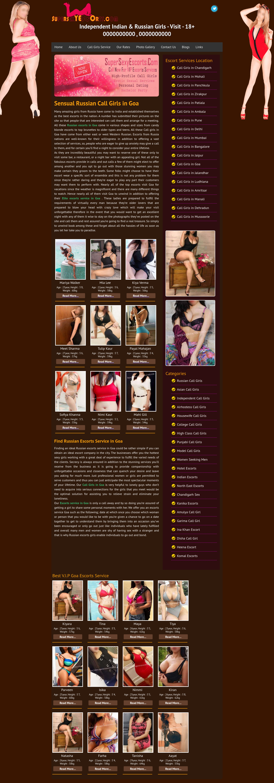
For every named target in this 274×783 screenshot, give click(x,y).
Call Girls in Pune (189, 120)
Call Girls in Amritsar (192, 190)
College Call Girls (189, 424)
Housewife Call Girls (191, 415)
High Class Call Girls (191, 433)
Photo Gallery (145, 47)
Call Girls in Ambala (191, 111)
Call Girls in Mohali (191, 76)
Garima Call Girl (188, 521)
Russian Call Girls (189, 380)
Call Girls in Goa (188, 164)
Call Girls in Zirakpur (192, 94)
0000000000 (119, 34)
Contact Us (168, 47)
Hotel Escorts (186, 468)
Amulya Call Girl (189, 512)
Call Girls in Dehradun (193, 208)
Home (58, 47)
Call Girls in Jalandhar (193, 173)
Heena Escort (186, 547)
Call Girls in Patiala (191, 103)
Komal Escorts (187, 556)
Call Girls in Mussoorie (193, 216)
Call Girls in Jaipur (190, 155)
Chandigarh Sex (188, 494)
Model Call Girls (188, 451)
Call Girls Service (99, 47)
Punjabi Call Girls (189, 442)
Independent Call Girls (193, 398)
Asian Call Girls (188, 389)
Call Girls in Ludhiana (192, 181)
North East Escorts (190, 486)
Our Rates (123, 47)
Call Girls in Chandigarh (194, 67)
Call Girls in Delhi (189, 129)
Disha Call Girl (187, 538)
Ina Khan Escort (188, 529)
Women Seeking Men (192, 459)
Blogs (186, 47)
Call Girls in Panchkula (193, 85)
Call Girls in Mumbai (191, 138)
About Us (75, 47)
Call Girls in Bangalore (193, 146)
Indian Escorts (187, 477)
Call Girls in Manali (191, 199)
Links (199, 47)
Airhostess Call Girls (191, 407)
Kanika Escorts (187, 503)
